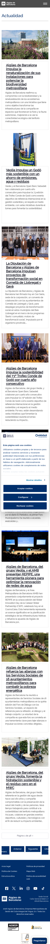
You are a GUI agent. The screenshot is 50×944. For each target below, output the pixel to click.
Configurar (25, 497)
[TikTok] (43, 888)
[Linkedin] (21, 888)
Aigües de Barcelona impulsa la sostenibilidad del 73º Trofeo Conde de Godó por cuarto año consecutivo (24, 376)
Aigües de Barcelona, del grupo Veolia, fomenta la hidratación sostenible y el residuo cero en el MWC (24, 780)
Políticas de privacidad (35, 866)
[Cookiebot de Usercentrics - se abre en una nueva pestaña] (35, 436)
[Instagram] (28, 888)
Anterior (17, 849)
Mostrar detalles (34, 480)
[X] (14, 888)
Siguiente (33, 849)
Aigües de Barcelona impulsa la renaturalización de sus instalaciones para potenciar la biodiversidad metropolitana (23, 76)
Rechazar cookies (25, 506)
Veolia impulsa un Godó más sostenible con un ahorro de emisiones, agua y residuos (23, 175)
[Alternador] (45, 4)
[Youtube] (35, 888)
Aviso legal (6, 866)
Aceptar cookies (25, 488)
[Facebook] (6, 888)
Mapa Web (30, 871)
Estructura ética (8, 876)
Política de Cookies (9, 871)
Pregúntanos (39, 940)
